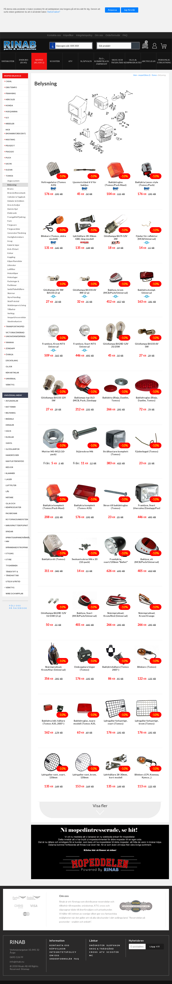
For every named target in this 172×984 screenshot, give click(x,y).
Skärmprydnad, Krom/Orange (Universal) (146, 616)
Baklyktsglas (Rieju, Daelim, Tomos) (147, 399)
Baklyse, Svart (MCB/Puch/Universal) (84, 614)
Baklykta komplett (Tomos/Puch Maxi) (53, 507)
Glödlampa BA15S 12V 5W (53, 399)
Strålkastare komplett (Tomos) (115, 453)
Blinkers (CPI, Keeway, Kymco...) (147, 776)
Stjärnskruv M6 (84, 451)
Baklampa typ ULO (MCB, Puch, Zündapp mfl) (84, 400)
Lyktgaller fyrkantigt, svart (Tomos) (115, 722)
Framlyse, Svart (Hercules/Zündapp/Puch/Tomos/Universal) (146, 507)
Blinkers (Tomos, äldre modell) (53, 237)
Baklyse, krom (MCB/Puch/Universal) (115, 291)
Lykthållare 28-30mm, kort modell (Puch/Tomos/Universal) (115, 777)
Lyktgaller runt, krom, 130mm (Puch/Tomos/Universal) (84, 777)
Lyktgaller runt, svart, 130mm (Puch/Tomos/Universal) (53, 777)
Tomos (154, 75)
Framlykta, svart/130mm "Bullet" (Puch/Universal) (116, 562)
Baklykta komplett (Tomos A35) (84, 507)
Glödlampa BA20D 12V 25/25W (115, 345)
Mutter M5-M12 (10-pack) (53, 453)
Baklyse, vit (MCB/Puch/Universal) (146, 560)
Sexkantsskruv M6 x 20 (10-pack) (84, 560)
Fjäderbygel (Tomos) (146, 451)
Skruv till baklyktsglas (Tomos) (115, 507)
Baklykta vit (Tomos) (53, 559)
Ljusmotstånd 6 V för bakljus (84, 183)
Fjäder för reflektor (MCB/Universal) (147, 237)
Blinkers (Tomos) (146, 666)
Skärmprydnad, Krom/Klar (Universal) (53, 668)
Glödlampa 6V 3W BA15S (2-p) (53, 291)
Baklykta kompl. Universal (147, 291)
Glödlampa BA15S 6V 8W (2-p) (84, 291)
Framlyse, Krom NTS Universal (53, 345)
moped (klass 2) (144, 75)
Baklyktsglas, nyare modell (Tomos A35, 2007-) (84, 723)
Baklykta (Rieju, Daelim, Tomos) (115, 399)
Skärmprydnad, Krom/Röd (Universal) (115, 614)
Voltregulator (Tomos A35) (53, 183)
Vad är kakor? (53, 12)
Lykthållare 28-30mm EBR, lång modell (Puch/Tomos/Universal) (84, 239)
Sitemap (25, 969)
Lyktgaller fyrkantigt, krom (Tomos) (146, 722)
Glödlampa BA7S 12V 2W (115, 237)
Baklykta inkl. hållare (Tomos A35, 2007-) (53, 722)
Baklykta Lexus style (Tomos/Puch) (146, 183)
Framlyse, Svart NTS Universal (84, 345)
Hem (135, 75)
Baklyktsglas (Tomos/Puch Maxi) (115, 183)
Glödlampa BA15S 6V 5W (146, 345)
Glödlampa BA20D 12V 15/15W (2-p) (53, 614)
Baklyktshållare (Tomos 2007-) (115, 668)
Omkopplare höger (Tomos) (84, 668)
